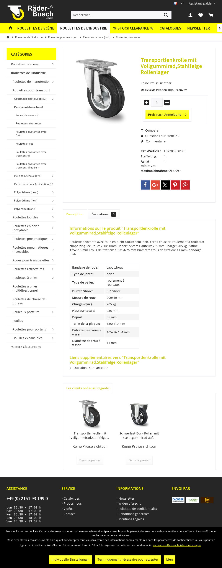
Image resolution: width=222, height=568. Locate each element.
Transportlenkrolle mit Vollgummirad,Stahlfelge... (90, 435)
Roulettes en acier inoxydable (26, 228)
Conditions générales (134, 514)
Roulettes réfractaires (28, 269)
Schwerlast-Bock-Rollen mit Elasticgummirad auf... (139, 435)
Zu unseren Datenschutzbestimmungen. (177, 545)
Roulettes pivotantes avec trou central (31, 153)
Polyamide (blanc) (25, 209)
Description (74, 214)
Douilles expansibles (27, 338)
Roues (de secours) (27, 115)
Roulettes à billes (25, 278)
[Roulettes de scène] (35, 28)
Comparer (150, 130)
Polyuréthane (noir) (25, 200)
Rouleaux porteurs (26, 312)
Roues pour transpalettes (31, 260)
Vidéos (68, 509)
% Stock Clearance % (26, 347)
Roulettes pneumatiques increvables (30, 249)
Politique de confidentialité (138, 509)
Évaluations (103, 214)
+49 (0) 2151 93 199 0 (27, 498)
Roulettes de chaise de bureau (29, 301)
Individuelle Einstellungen (71, 559)
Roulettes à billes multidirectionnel (25, 288)
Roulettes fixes (24, 143)
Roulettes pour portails (29, 329)
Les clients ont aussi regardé (87, 388)
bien (169, 559)
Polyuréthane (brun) (26, 192)
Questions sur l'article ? (160, 136)
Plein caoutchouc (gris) (27, 176)
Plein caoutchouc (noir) (28, 107)
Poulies (18, 321)
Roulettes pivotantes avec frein (31, 133)
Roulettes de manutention (32, 81)
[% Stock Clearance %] (133, 28)
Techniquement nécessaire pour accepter (128, 559)
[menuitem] (200, 3)
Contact (69, 514)
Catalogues (170, 28)
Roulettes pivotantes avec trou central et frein (31, 165)
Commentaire (153, 141)
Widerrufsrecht (130, 503)
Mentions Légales (131, 519)
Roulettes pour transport (31, 90)
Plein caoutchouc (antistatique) (32, 184)
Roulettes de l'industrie (28, 73)
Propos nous (73, 503)
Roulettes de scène (25, 64)
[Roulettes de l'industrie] (83, 28)
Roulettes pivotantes (29, 123)
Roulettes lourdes (25, 217)
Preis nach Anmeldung (167, 114)
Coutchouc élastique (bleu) (30, 99)
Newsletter (198, 28)
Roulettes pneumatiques (30, 239)
